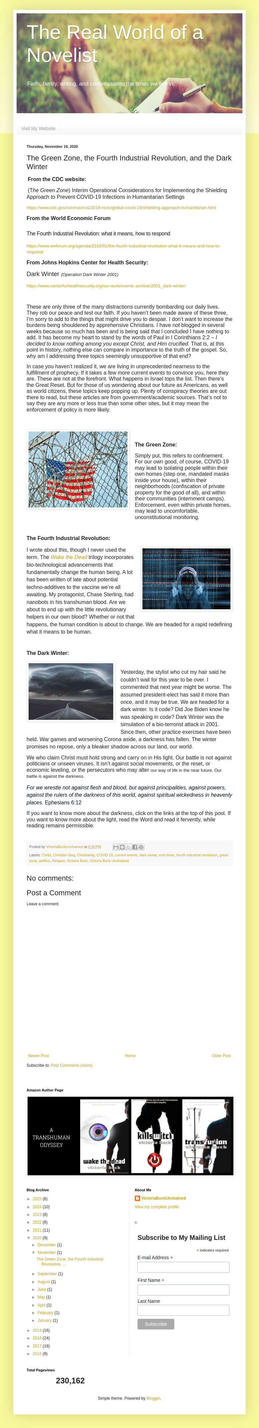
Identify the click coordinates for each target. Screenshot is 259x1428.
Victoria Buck (77, 861)
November (47, 1252)
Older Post (221, 1055)
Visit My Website (38, 128)
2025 (38, 1199)
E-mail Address (155, 1258)
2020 (38, 1238)
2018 (38, 1338)
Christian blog (64, 855)
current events (126, 855)
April (42, 1305)
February (46, 1312)
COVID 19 (105, 855)
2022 (38, 1222)
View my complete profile (157, 1207)
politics (44, 861)
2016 (38, 1353)
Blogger (153, 1398)
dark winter (148, 855)
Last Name (148, 1301)
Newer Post (38, 1055)
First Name (150, 1280)
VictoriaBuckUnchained (163, 1198)
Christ (46, 855)
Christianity (86, 855)
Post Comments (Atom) (71, 1065)
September (48, 1274)
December (47, 1245)
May (42, 1297)
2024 (38, 1207)
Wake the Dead (69, 557)
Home (130, 1055)
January (45, 1320)
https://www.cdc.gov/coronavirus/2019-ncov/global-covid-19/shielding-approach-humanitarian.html (121, 207)
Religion (58, 861)
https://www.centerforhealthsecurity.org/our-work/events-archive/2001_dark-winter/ (106, 285)
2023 (38, 1214)
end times (167, 855)
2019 (38, 1330)
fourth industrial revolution (196, 855)
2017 (38, 1346)
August (44, 1282)
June (42, 1289)
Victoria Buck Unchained (109, 861)
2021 (38, 1230)
